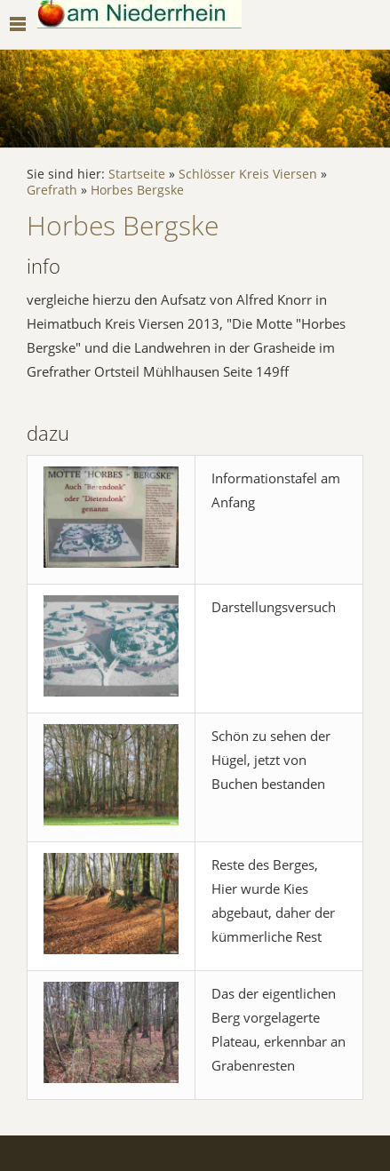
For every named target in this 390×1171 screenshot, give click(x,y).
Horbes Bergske (137, 190)
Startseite (136, 174)
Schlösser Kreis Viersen (248, 174)
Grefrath (52, 190)
